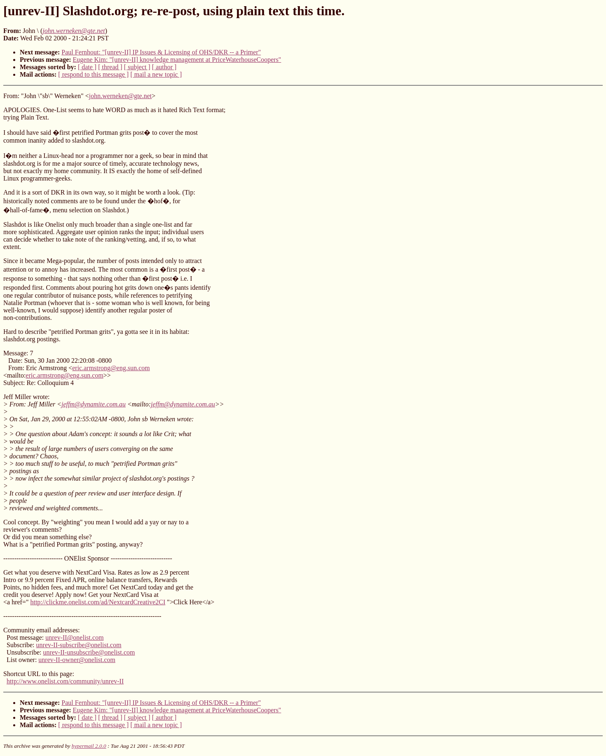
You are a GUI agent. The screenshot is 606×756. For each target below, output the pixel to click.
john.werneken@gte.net (120, 95)
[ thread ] (110, 66)
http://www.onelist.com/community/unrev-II (65, 681)
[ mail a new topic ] (156, 74)
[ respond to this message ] (93, 74)
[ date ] (87, 66)
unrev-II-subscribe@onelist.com (79, 644)
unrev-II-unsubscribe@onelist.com (89, 652)
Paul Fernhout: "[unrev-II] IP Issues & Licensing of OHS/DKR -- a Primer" (161, 52)
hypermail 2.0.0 (89, 746)
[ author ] (164, 66)
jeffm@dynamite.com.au (93, 404)
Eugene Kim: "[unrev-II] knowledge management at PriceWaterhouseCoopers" (177, 59)
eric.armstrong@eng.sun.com (111, 367)
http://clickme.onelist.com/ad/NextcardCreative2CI (97, 602)
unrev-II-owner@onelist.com (76, 659)
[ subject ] (137, 66)
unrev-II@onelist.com (74, 637)
